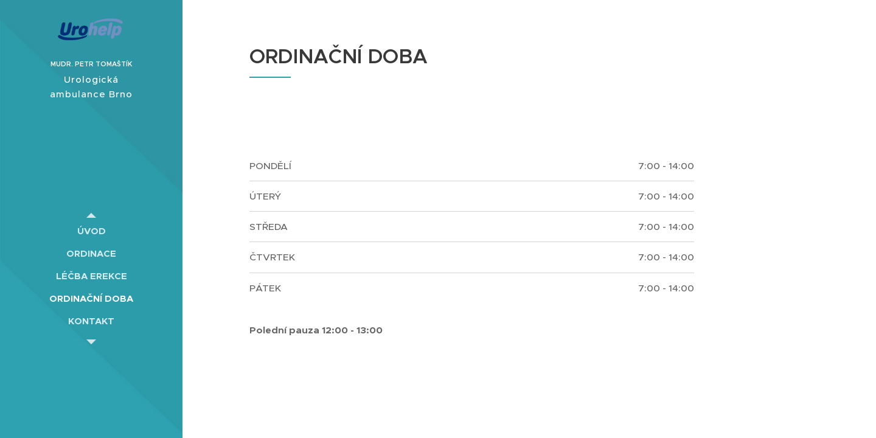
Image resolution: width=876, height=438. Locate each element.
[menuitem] (91, 231)
